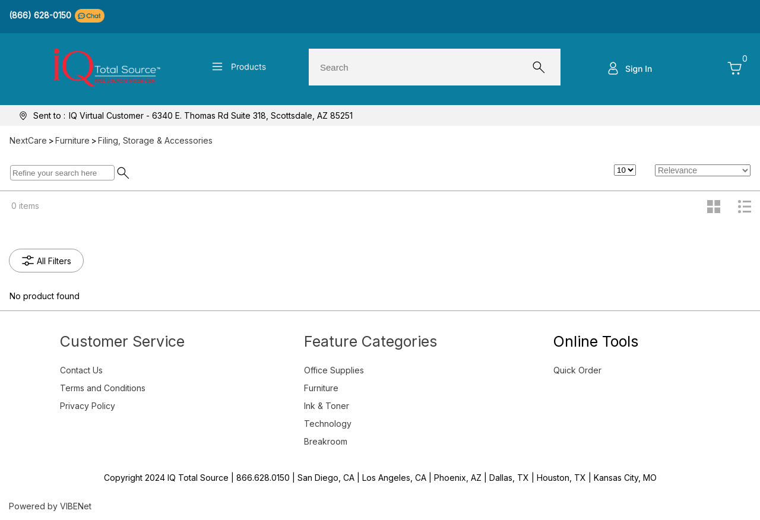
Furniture (72, 140)
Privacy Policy (87, 406)
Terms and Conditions (102, 388)
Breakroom (325, 441)
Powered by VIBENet (50, 506)
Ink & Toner (326, 406)
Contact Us (81, 370)
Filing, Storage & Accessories (155, 140)
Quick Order (577, 370)
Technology (328, 423)
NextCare (28, 140)
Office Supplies (334, 370)
